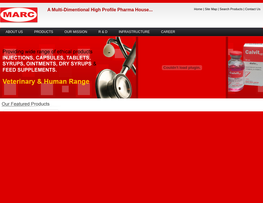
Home (198, 9)
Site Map (211, 9)
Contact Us (252, 9)
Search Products (231, 9)
